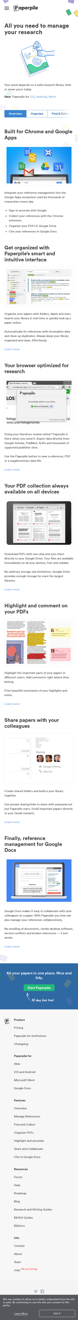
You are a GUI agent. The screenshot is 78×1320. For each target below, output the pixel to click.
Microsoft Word (24, 1080)
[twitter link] (35, 1292)
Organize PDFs (24, 1132)
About (18, 1254)
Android (41, 96)
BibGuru (19, 1225)
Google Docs (22, 1088)
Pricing (18, 1027)
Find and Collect (24, 1124)
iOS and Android (24, 1072)
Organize (37, 114)
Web (17, 1064)
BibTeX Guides (23, 1217)
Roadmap (20, 1193)
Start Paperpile (39, 987)
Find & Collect (61, 114)
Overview (15, 114)
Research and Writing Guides (33, 1209)
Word (52, 96)
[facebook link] (42, 1292)
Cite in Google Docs (27, 1157)
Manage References (27, 1116)
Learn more (12, 349)
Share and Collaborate (28, 1149)
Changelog (21, 1044)
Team (17, 1262)
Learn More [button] (21, 1313)
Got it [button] (57, 1313)
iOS (32, 96)
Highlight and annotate (29, 1140)
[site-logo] (25, 8)
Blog (17, 1201)
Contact (19, 1246)
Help (17, 1185)
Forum (18, 1177)
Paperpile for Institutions (30, 1036)
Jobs (17, 1270)
